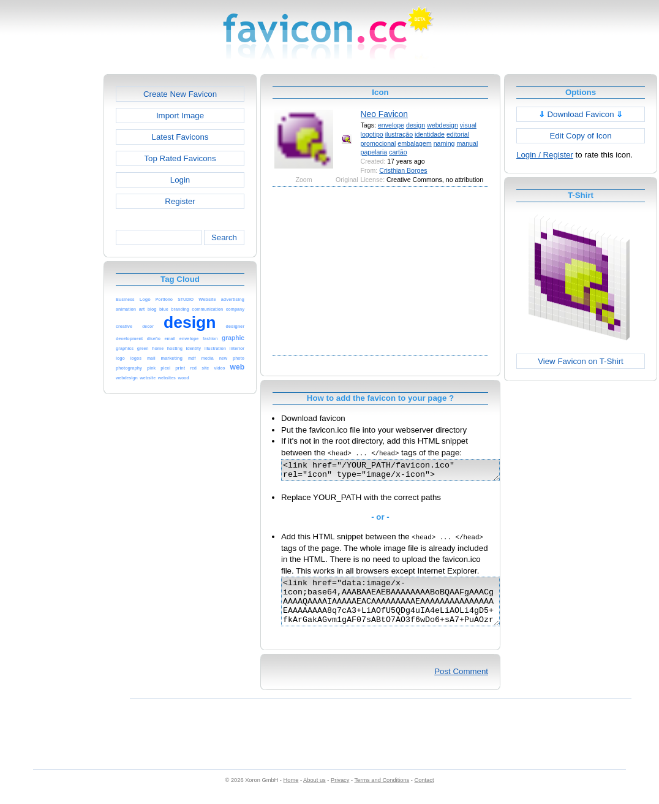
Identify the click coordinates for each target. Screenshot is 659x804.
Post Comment (461, 684)
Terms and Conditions (381, 793)
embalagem (414, 143)
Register (180, 201)
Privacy (340, 793)
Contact (424, 793)
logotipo (372, 134)
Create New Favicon (180, 94)
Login (180, 179)
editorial (457, 134)
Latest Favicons (180, 137)
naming (444, 143)
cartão (398, 152)
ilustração (399, 134)
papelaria (374, 152)
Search (224, 237)
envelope (391, 125)
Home (291, 793)
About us (314, 793)
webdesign (442, 125)
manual (467, 143)
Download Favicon (580, 114)
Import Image (180, 115)
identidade (430, 134)
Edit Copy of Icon (580, 135)
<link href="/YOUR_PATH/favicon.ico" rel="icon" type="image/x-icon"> (403, 472)
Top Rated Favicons (180, 158)
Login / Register (544, 154)
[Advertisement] (51, 258)
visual (468, 125)
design (415, 125)
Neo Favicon (384, 114)
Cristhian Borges (403, 170)
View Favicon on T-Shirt (580, 361)
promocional (378, 143)
